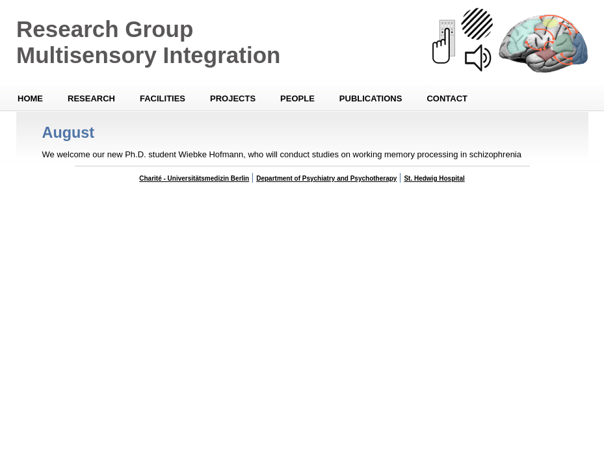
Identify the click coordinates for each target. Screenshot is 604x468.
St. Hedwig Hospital (434, 178)
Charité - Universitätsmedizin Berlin (194, 178)
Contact (447, 98)
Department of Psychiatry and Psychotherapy (326, 178)
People (297, 98)
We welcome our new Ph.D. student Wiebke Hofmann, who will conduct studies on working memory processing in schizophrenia (282, 154)
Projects (233, 98)
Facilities (162, 98)
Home (30, 98)
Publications (370, 98)
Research (91, 98)
